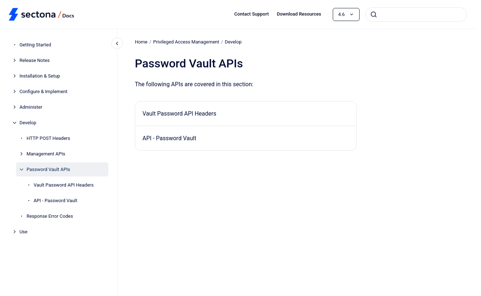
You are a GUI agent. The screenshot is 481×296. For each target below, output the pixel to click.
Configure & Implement (43, 91)
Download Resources (299, 14)
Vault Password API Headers (64, 185)
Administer (31, 107)
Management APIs (45, 154)
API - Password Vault (56, 200)
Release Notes (35, 60)
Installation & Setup (40, 76)
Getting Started (35, 44)
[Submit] (374, 14)
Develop (28, 122)
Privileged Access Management (186, 42)
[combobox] (416, 14)
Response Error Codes (49, 216)
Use (24, 231)
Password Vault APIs (48, 169)
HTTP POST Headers (48, 138)
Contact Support (251, 14)
